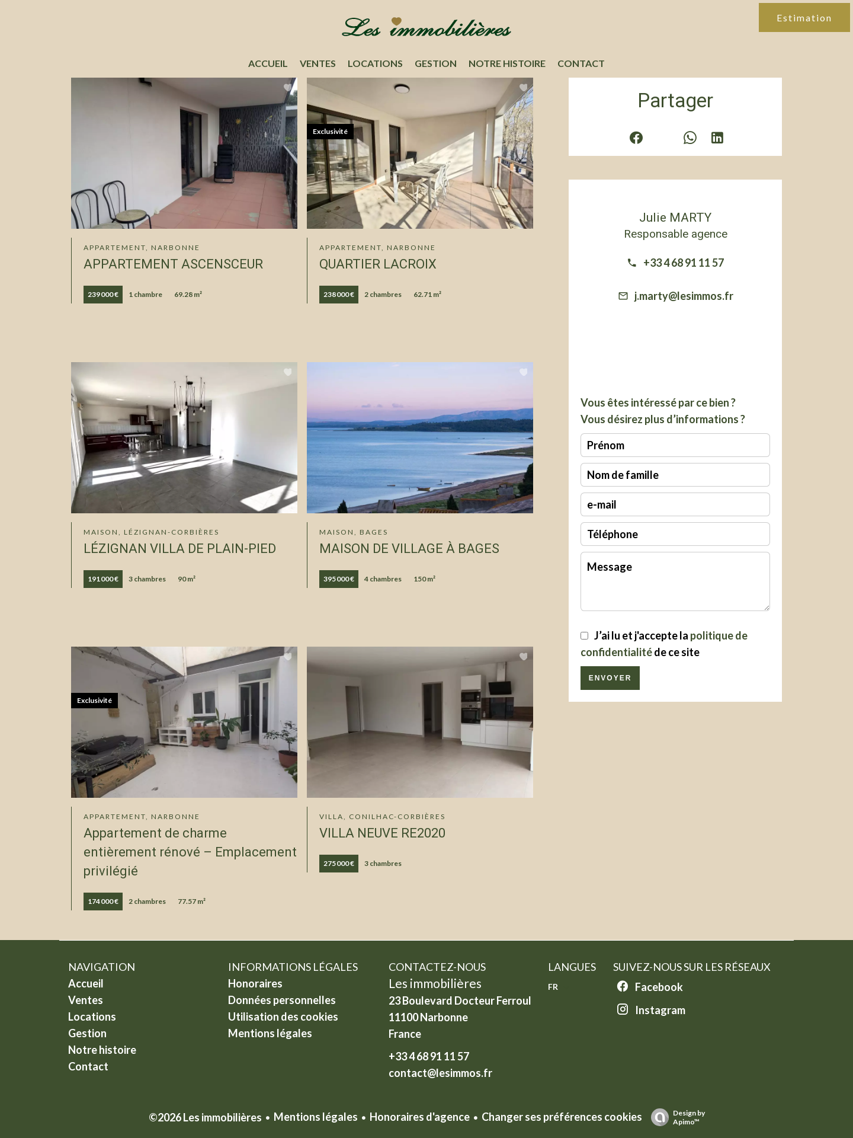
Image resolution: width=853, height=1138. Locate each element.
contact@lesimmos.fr (440, 1072)
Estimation (804, 17)
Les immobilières (435, 983)
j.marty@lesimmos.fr (683, 295)
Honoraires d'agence (420, 1116)
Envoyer (610, 678)
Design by (675, 1117)
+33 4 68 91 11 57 (683, 262)
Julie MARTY (675, 217)
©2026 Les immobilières (205, 1117)
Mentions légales (316, 1116)
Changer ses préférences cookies (562, 1116)
